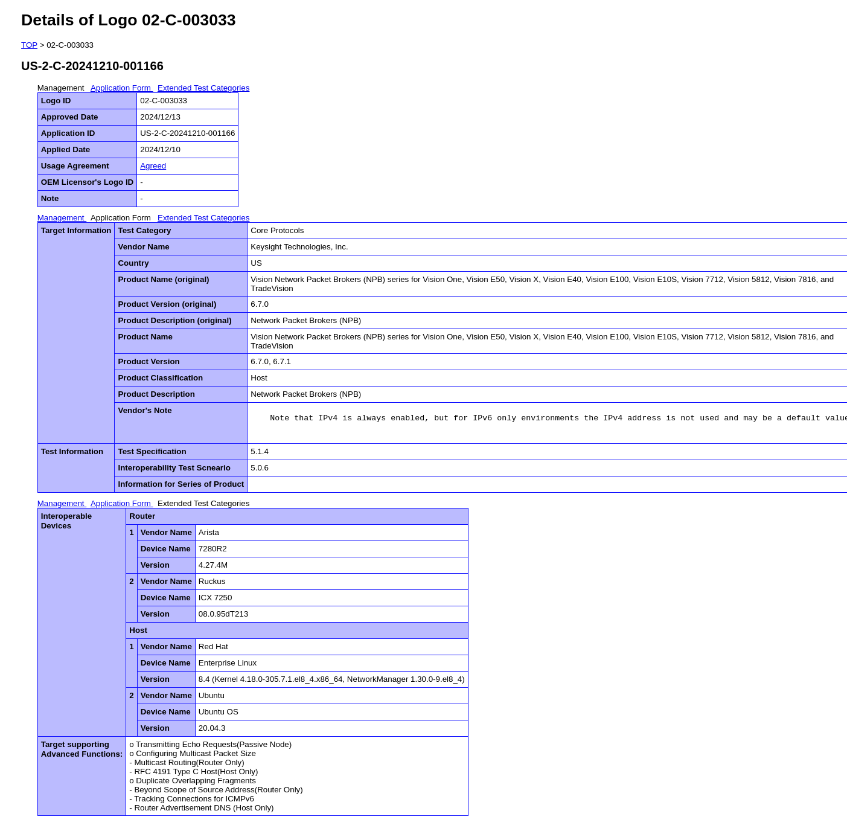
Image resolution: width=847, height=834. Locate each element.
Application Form (122, 87)
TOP (29, 45)
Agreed (153, 165)
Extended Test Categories (203, 87)
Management (62, 87)
